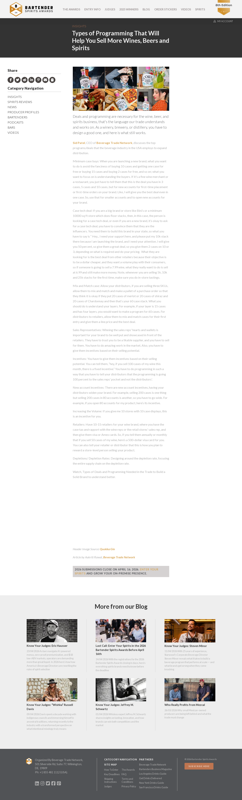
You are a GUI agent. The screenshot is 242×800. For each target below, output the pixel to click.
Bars (11, 127)
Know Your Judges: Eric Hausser (47, 645)
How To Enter (111, 769)
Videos (186, 9)
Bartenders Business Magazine (155, 769)
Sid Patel (79, 143)
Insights (79, 26)
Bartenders (17, 117)
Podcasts (15, 122)
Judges (110, 9)
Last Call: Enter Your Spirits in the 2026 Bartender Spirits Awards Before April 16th (121, 649)
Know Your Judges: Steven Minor (185, 646)
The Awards (71, 9)
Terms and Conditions (127, 780)
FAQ (124, 774)
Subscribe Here (198, 766)
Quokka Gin (107, 549)
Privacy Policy (129, 786)
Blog (146, 9)
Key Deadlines (112, 774)
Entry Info (92, 9)
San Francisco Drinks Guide (153, 787)
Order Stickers (165, 9)
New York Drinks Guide (151, 782)
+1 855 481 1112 (50, 772)
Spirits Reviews (20, 102)
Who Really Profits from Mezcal (184, 704)
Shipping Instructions (110, 780)
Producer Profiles (23, 112)
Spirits (200, 9)
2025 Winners (128, 9)
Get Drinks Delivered (150, 778)
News (12, 107)
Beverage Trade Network (114, 143)
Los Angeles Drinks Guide (152, 773)
